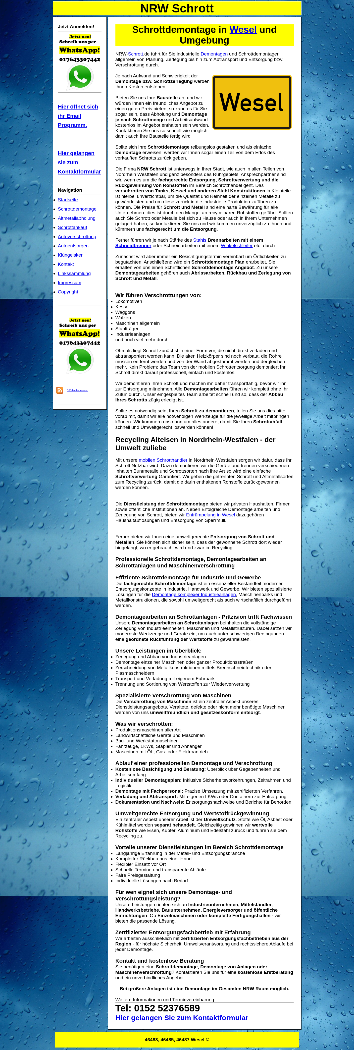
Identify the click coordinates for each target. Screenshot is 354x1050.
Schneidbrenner (133, 245)
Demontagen (214, 53)
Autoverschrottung (77, 236)
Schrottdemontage (77, 209)
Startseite (68, 199)
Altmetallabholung (77, 218)
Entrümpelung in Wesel (210, 514)
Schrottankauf (72, 227)
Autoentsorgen (73, 245)
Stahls (199, 240)
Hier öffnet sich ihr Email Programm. (78, 116)
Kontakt (66, 264)
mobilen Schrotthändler (163, 460)
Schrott (135, 53)
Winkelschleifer (237, 245)
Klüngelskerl (71, 255)
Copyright (68, 291)
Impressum (69, 282)
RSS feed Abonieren (77, 390)
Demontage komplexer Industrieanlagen (194, 594)
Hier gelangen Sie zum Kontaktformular (182, 1018)
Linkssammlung (74, 273)
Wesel (243, 29)
